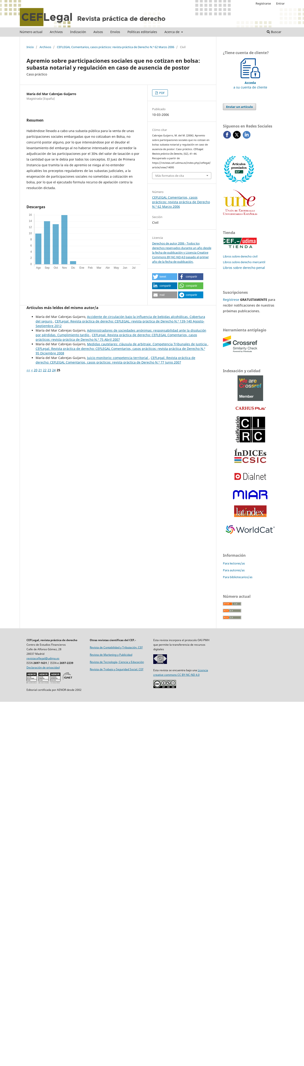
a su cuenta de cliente (250, 82)
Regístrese (231, 299)
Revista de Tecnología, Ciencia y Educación (117, 662)
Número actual (31, 32)
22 (45, 370)
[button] (164, 276)
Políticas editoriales (142, 32)
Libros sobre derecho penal (244, 267)
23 (49, 370)
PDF (162, 93)
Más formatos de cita (169, 176)
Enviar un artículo (239, 107)
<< (28, 370)
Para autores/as (234, 570)
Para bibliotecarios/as (237, 577)
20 (35, 370)
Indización (78, 32)
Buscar (274, 32)
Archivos (56, 32)
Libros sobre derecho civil (240, 256)
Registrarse (263, 3)
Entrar (280, 3)
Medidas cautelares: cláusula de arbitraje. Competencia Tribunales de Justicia (147, 344)
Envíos (115, 32)
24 (54, 370)
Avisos (98, 32)
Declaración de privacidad (43, 667)
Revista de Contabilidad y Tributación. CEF (116, 647)
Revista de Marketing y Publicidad (111, 655)
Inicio (30, 47)
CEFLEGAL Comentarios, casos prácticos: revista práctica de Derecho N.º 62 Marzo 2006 (115, 47)
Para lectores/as (234, 563)
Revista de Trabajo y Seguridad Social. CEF (116, 669)
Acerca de (172, 32)
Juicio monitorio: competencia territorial (118, 358)
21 (40, 370)
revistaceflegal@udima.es (42, 658)
